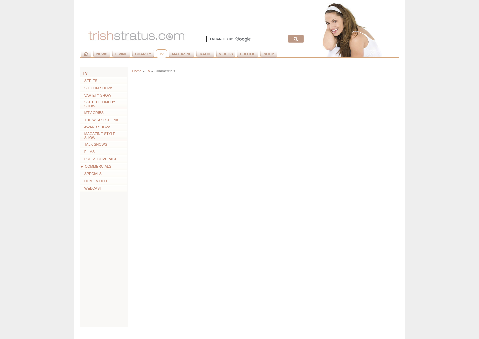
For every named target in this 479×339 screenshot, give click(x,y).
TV (85, 73)
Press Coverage (98, 159)
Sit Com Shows (96, 88)
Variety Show (95, 95)
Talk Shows (93, 144)
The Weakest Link (99, 120)
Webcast (91, 188)
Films (87, 152)
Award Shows (95, 127)
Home (136, 71)
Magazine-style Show (97, 136)
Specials (91, 174)
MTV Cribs (92, 113)
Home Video (93, 181)
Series (88, 81)
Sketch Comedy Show (97, 104)
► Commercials (95, 166)
